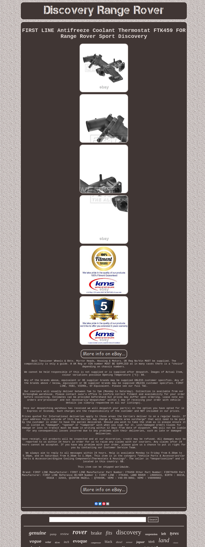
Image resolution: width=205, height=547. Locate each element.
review (64, 534)
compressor (96, 542)
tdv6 (152, 542)
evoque (80, 541)
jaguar (140, 542)
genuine (37, 533)
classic (175, 543)
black (108, 542)
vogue (35, 541)
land (163, 540)
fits (109, 533)
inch (66, 542)
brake (96, 533)
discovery (128, 532)
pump (53, 534)
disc (57, 542)
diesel (119, 542)
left (163, 534)
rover (80, 532)
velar (48, 542)
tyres (174, 533)
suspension (151, 534)
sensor (129, 542)
